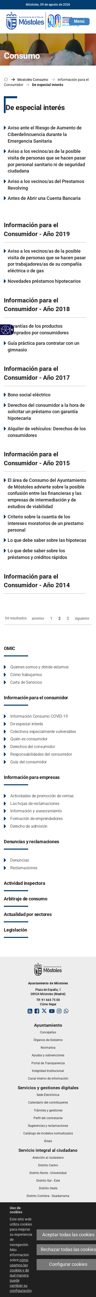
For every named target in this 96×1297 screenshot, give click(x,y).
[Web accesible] (5, 330)
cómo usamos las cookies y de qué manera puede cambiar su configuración (21, 1275)
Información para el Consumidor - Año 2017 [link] (37, 373)
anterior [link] (38, 618)
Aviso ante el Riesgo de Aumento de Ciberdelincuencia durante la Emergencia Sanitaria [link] (45, 134)
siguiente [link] (82, 618)
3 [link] (68, 618)
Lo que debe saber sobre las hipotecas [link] (47, 540)
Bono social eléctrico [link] (29, 394)
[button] (79, 21)
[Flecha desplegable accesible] (11, 329)
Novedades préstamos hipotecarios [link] (44, 281)
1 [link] (51, 618)
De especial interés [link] (47, 85)
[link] (43, 20)
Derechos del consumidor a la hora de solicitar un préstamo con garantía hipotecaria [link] (46, 411)
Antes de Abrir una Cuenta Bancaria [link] (44, 198)
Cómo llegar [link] (48, 1004)
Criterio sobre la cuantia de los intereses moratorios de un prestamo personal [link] (45, 523)
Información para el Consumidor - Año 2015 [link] (37, 459)
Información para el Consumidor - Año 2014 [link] (37, 581)
